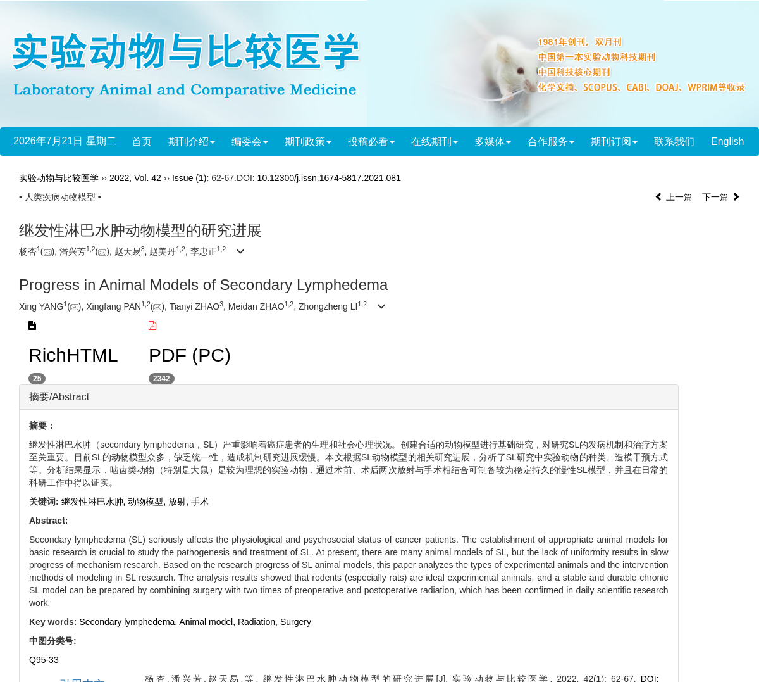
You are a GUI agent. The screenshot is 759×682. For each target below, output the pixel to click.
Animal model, (208, 622)
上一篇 (674, 197)
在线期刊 (434, 141)
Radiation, (259, 622)
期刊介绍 (191, 141)
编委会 (249, 141)
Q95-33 (44, 660)
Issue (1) (189, 178)
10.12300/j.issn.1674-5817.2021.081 (329, 178)
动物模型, (148, 501)
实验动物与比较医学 (59, 178)
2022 (119, 178)
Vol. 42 (147, 178)
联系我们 (674, 141)
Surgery (295, 622)
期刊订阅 (614, 141)
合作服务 (551, 141)
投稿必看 (371, 141)
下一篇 (721, 197)
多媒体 (492, 141)
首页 (142, 141)
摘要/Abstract (59, 396)
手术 (200, 501)
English (727, 141)
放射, (179, 501)
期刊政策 (308, 141)
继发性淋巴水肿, (94, 501)
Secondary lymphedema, (129, 622)
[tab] (349, 397)
